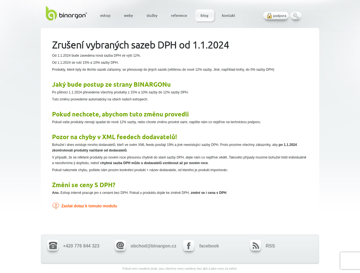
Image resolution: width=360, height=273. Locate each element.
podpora (279, 15)
